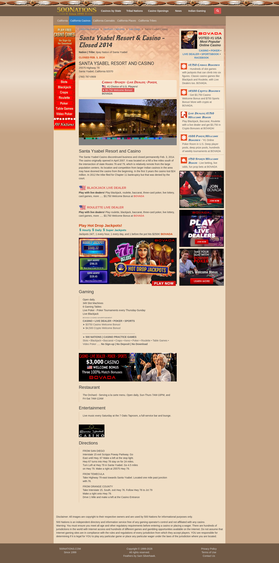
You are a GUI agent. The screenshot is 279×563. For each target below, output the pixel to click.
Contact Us (209, 555)
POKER (215, 50)
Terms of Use (209, 552)
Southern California (114, 29)
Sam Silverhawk (146, 555)
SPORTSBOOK (210, 54)
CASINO (204, 50)
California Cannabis (104, 20)
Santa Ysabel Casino (156, 29)
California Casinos (80, 20)
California (62, 20)
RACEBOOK (201, 57)
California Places (126, 20)
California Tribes (147, 20)
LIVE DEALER (191, 54)
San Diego (134, 29)
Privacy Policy (209, 548)
